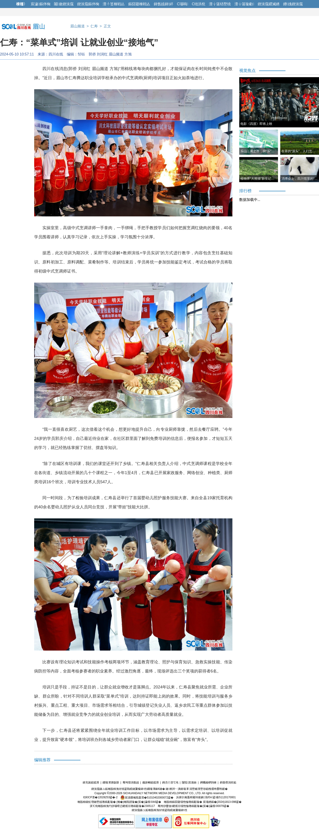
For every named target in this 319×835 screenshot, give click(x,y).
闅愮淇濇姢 (189, 782)
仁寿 (94, 26)
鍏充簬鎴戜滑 (91, 782)
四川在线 (56, 54)
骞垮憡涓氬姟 (131, 782)
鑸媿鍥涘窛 (293, 4)
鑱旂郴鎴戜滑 (150, 782)
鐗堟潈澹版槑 (111, 782)
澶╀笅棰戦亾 (114, 4)
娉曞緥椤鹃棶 (208, 782)
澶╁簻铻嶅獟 (220, 4)
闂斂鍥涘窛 (64, 4)
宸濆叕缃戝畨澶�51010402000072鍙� (146, 797)
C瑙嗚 (182, 4)
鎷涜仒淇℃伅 (170, 782)
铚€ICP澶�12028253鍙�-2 (100, 797)
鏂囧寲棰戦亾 (139, 4)
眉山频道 (77, 26)
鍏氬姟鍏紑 (163, 4)
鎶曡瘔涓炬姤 (228, 782)
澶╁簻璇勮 (244, 4)
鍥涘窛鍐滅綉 (269, 4)
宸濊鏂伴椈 (40, 4)
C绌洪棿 (199, 4)
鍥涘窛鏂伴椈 (88, 4)
